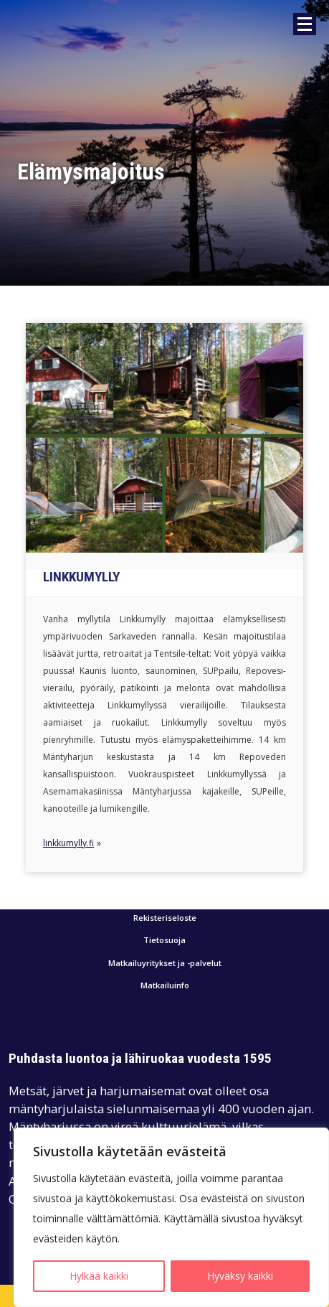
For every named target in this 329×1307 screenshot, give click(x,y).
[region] (171, 1217)
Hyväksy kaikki (240, 1276)
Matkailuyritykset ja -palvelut (164, 963)
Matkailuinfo (164, 985)
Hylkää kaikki (99, 1276)
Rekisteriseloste (164, 918)
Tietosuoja (164, 940)
